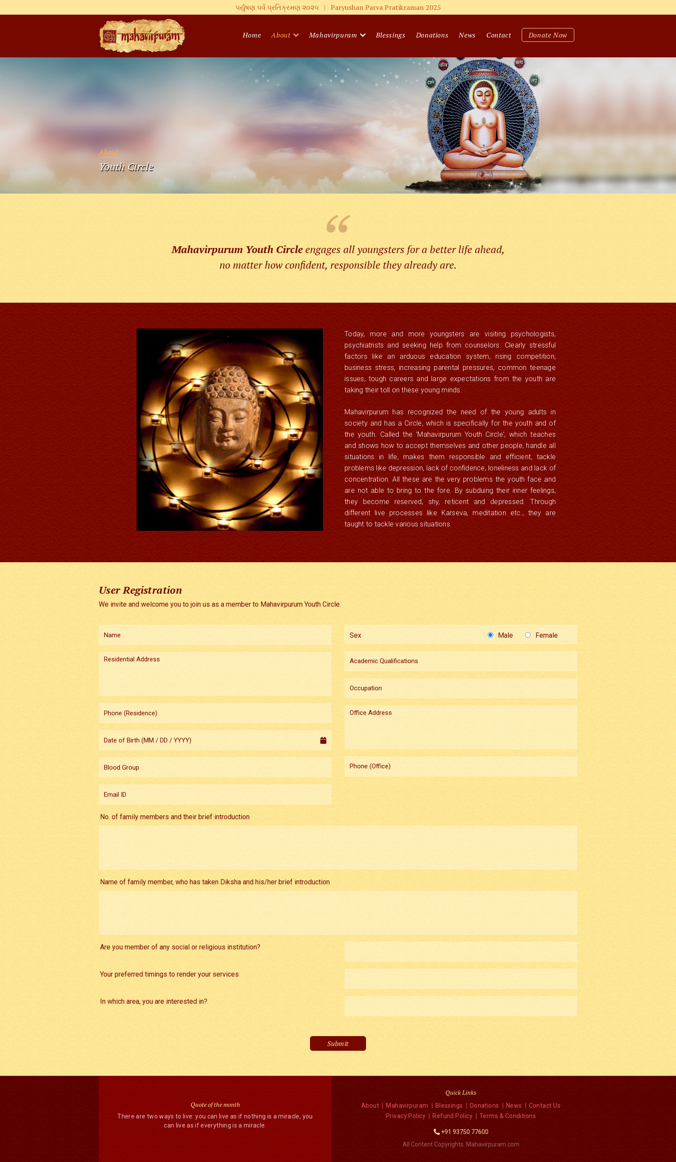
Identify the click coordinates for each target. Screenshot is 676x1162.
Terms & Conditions (507, 1115)
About (280, 35)
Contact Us (545, 1105)
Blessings (391, 35)
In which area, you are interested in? (153, 1001)
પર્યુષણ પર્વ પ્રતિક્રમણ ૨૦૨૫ (338, 7)
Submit (338, 1043)
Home (252, 35)
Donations (432, 35)
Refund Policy (452, 1115)
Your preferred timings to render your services (169, 974)
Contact (498, 35)
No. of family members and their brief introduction (175, 817)
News (467, 35)
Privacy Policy (406, 1115)
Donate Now (548, 35)
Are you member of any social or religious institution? (180, 947)
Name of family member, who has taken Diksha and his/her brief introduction (215, 882)
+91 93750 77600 (464, 1131)
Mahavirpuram (333, 35)
